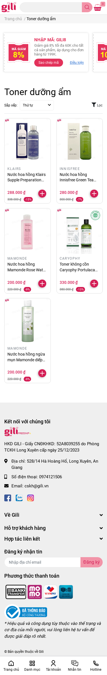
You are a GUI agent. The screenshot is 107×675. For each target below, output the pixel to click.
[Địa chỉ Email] (53, 562)
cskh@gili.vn (37, 486)
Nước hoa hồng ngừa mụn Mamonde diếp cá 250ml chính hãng (26, 360)
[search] (87, 7)
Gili (41, 652)
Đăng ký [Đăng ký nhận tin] (91, 562)
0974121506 (50, 476)
